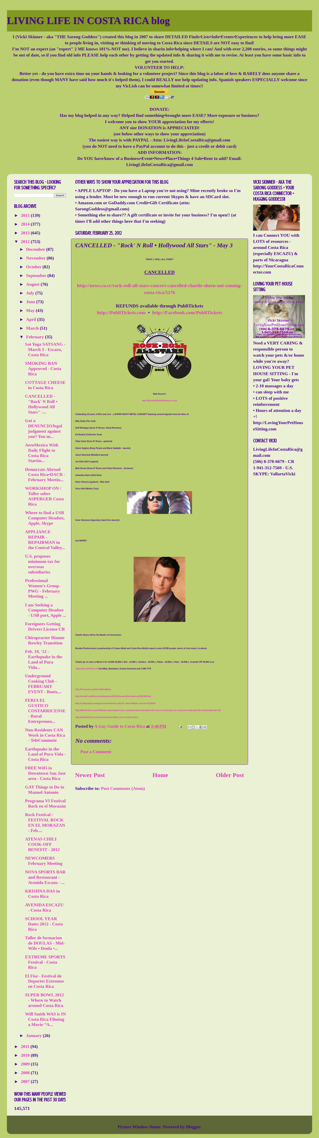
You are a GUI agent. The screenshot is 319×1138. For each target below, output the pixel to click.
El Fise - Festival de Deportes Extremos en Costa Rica (44, 981)
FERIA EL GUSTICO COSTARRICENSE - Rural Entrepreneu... (45, 711)
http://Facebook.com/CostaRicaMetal (93, 689)
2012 (26, 241)
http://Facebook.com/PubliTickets (187, 312)
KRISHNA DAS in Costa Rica (42, 894)
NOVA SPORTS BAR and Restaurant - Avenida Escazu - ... (45, 877)
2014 (26, 224)
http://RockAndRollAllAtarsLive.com (159, 401)
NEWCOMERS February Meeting (43, 861)
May (31, 310)
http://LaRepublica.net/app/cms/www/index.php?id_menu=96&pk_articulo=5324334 (115, 703)
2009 (26, 1064)
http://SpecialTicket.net (87, 669)
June (31, 301)
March (33, 328)
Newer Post (90, 775)
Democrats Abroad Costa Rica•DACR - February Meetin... (45, 474)
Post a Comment (95, 751)
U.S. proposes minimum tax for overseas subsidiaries (42, 564)
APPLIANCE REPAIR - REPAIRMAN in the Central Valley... (45, 539)
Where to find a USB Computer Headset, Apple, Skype (45, 518)
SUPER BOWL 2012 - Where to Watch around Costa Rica (44, 1000)
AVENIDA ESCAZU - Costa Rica (44, 907)
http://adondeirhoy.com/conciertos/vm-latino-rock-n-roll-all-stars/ (106, 717)
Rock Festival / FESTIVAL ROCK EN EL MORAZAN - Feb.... (45, 822)
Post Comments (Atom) (123, 788)
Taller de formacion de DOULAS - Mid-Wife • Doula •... (45, 943)
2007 (26, 1081)
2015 (26, 215)
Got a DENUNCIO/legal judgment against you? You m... (43, 428)
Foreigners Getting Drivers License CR (45, 626)
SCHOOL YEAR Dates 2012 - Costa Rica (44, 924)
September (36, 275)
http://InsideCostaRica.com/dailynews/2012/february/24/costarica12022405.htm (113, 696)
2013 (26, 232)
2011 (25, 1046)
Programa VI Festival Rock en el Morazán (45, 803)
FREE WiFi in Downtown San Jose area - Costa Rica (45, 773)
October (34, 266)
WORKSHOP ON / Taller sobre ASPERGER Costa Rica (44, 496)
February (35, 336)
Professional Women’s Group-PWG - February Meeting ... (42, 588)
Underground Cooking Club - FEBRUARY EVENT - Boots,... (43, 683)
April (31, 319)
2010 (26, 1055)
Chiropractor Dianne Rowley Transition (44, 640)
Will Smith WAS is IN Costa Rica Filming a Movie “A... (45, 1019)
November (36, 258)
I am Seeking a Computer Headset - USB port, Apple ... (45, 610)
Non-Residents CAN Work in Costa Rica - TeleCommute (45, 735)
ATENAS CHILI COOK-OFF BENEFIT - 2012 (42, 844)
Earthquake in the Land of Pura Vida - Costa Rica (45, 754)
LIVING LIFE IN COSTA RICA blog (88, 20)
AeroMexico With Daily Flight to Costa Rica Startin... (41, 453)
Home (160, 775)
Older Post (230, 775)
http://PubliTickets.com (121, 312)
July (30, 293)
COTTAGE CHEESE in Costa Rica (45, 385)
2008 (26, 1072)
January (34, 1035)
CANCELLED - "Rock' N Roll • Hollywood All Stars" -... (41, 404)
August (33, 284)
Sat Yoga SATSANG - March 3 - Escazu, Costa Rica (45, 349)
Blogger (193, 1126)
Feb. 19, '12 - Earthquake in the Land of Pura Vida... (43, 659)
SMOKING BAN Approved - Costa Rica (43, 368)
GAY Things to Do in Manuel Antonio (44, 790)
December (36, 249)
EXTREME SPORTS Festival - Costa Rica (45, 962)
